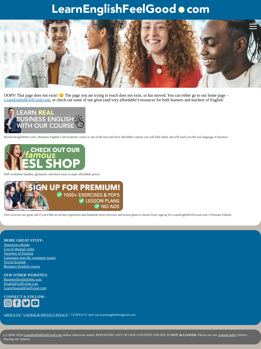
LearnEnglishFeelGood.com (27, 100)
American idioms (17, 245)
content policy (227, 335)
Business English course (22, 266)
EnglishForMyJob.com (21, 284)
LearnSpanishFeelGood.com (25, 288)
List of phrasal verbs (19, 249)
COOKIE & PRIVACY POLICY (45, 315)
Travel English (15, 262)
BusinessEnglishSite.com (23, 279)
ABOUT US (12, 315)
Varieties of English (18, 253)
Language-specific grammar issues (30, 258)
